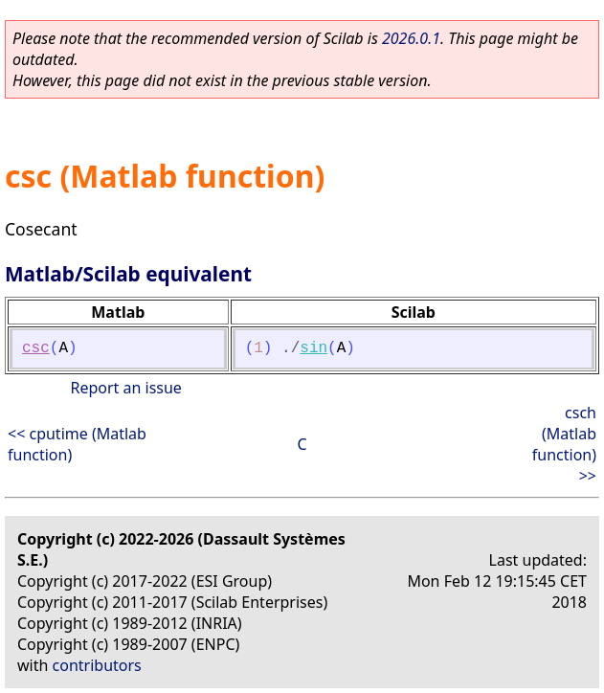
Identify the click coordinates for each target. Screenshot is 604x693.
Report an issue (125, 387)
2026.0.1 (411, 38)
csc (36, 348)
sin (313, 348)
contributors (97, 665)
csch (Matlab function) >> (564, 444)
